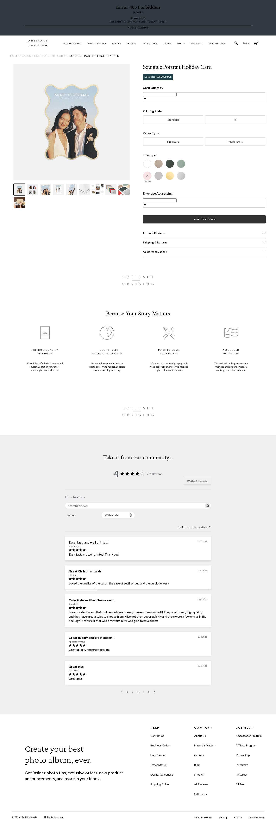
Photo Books (97, 43)
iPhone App (243, 755)
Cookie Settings (256, 817)
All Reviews (201, 784)
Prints (116, 43)
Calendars (149, 43)
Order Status (158, 764)
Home (14, 55)
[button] (204, 233)
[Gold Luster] (169, 175)
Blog (197, 764)
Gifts (181, 43)
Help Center (157, 755)
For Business (218, 43)
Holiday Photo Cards (50, 55)
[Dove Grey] (158, 175)
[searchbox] (134, 505)
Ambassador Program (249, 735)
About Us (200, 735)
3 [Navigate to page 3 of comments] (138, 691)
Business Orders (160, 745)
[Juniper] (181, 163)
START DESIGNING (204, 219)
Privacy (238, 817)
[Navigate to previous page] (121, 691)
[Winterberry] (147, 175)
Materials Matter (204, 745)
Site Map (222, 817)
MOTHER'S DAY (72, 43)
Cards (167, 43)
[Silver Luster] (181, 175)
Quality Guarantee (161, 774)
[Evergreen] (169, 163)
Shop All (199, 774)
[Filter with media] (118, 515)
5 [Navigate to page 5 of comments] (149, 691)
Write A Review (197, 481)
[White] (147, 163)
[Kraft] (158, 163)
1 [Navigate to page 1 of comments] (127, 691)
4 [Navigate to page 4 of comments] (143, 691)
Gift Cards (200, 794)
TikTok (240, 784)
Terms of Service (203, 817)
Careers (199, 755)
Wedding (197, 43)
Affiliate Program (246, 745)
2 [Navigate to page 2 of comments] (132, 691)
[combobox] (81, 515)
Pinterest (241, 774)
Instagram (242, 764)
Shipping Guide (159, 784)
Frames (132, 43)
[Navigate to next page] (154, 691)
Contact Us (157, 735)
